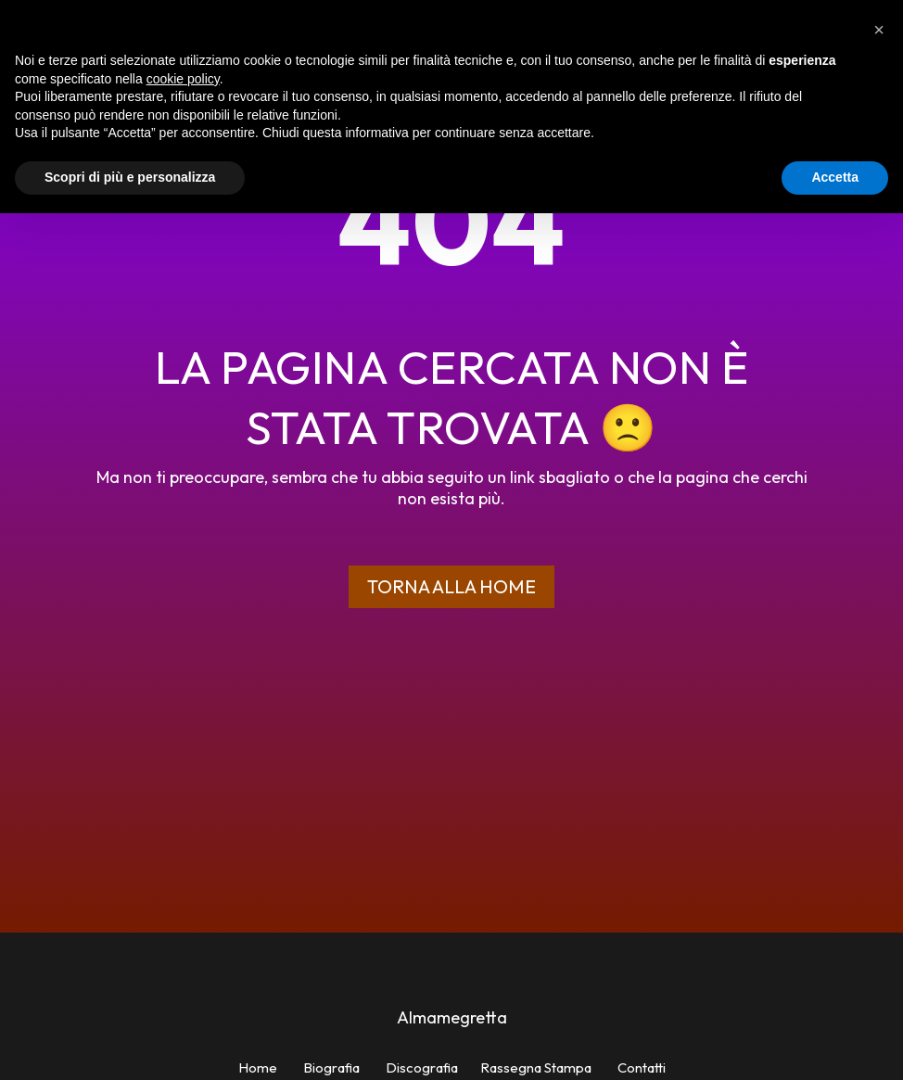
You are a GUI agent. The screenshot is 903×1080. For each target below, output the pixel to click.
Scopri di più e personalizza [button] (130, 177)
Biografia (331, 1067)
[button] (879, 29)
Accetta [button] (834, 177)
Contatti (641, 1067)
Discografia (422, 1067)
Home (257, 1067)
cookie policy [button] (183, 78)
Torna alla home (451, 586)
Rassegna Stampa (535, 1067)
